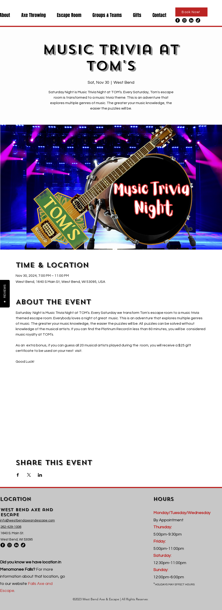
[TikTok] (198, 20)
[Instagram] (184, 20)
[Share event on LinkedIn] (40, 475)
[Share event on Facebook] (18, 475)
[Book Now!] (191, 12)
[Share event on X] (29, 475)
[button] (31, 15)
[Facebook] (177, 20)
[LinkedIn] (191, 20)
